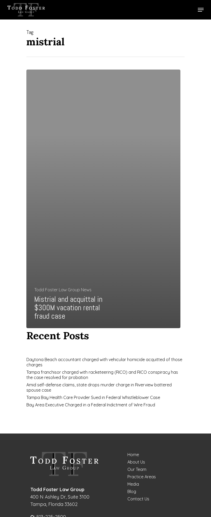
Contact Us (138, 498)
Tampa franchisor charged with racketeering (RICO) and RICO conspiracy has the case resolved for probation (102, 375)
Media (133, 484)
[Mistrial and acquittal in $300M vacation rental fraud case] (103, 199)
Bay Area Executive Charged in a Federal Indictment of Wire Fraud (90, 404)
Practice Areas (141, 476)
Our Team (136, 469)
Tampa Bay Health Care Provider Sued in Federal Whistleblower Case (93, 397)
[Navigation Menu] (201, 9)
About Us (136, 462)
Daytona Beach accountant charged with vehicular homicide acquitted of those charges (104, 362)
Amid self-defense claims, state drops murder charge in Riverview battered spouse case (99, 387)
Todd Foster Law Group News (63, 289)
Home (133, 454)
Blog (131, 491)
